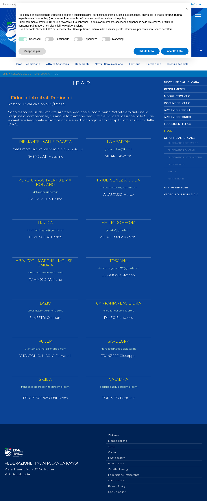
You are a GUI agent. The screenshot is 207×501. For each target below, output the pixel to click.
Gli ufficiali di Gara (179, 138)
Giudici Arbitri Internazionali (185, 157)
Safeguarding (116, 479)
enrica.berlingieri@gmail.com (45, 230)
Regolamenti (174, 89)
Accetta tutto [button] (175, 51)
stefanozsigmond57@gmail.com (118, 269)
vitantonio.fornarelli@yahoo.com (45, 350)
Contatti (113, 449)
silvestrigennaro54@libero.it (45, 311)
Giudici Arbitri (176, 164)
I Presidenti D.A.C (177, 124)
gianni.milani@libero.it (118, 149)
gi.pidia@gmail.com (118, 230)
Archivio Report (177, 110)
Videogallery (116, 461)
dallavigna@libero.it (45, 192)
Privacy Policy (116, 485)
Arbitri (172, 171)
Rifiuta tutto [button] (146, 51)
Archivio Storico (177, 117)
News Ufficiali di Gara (181, 82)
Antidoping (9, 4)
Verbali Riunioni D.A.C (181, 194)
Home (18, 63)
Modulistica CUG (177, 96)
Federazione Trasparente (123, 473)
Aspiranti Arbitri (178, 178)
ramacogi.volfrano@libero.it (45, 273)
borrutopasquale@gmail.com (118, 388)
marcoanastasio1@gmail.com (118, 187)
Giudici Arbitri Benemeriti (183, 143)
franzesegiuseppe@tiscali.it (118, 350)
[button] (187, 9)
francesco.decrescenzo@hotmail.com (45, 388)
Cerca (111, 443)
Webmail (113, 431)
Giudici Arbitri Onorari (181, 150)
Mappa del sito (117, 437)
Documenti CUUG (177, 103)
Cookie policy (116, 491)
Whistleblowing (118, 467)
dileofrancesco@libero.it (118, 311)
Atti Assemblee (176, 187)
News (98, 63)
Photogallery (116, 455)
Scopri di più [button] (32, 51)
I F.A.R (168, 131)
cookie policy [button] (118, 18)
